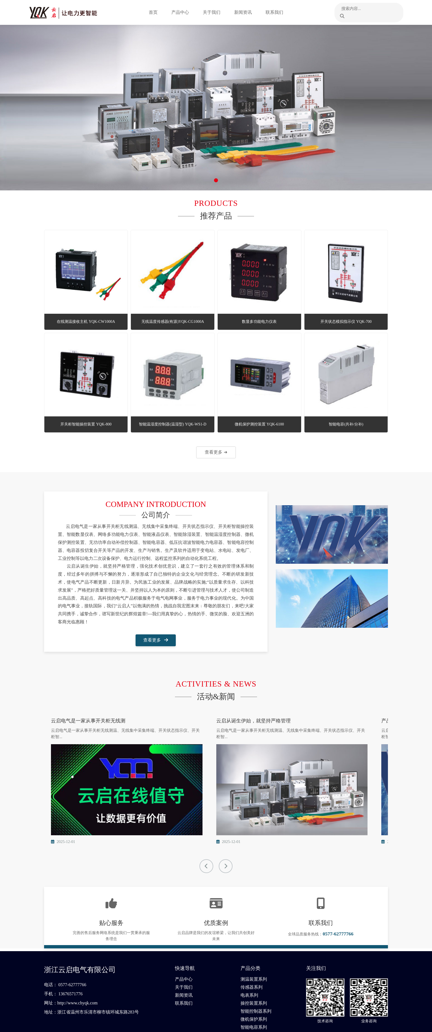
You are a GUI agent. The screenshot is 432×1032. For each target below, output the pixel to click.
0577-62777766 (72, 954)
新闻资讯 (247, 12)
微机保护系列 (254, 988)
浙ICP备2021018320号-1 (368, 1024)
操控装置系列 (254, 972)
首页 (157, 12)
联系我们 (279, 12)
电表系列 (249, 964)
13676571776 (70, 963)
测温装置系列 (254, 948)
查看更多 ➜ (216, 452)
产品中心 (184, 12)
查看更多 (155, 640)
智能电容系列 (254, 996)
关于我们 (216, 12)
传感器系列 (252, 956)
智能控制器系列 (256, 980)
